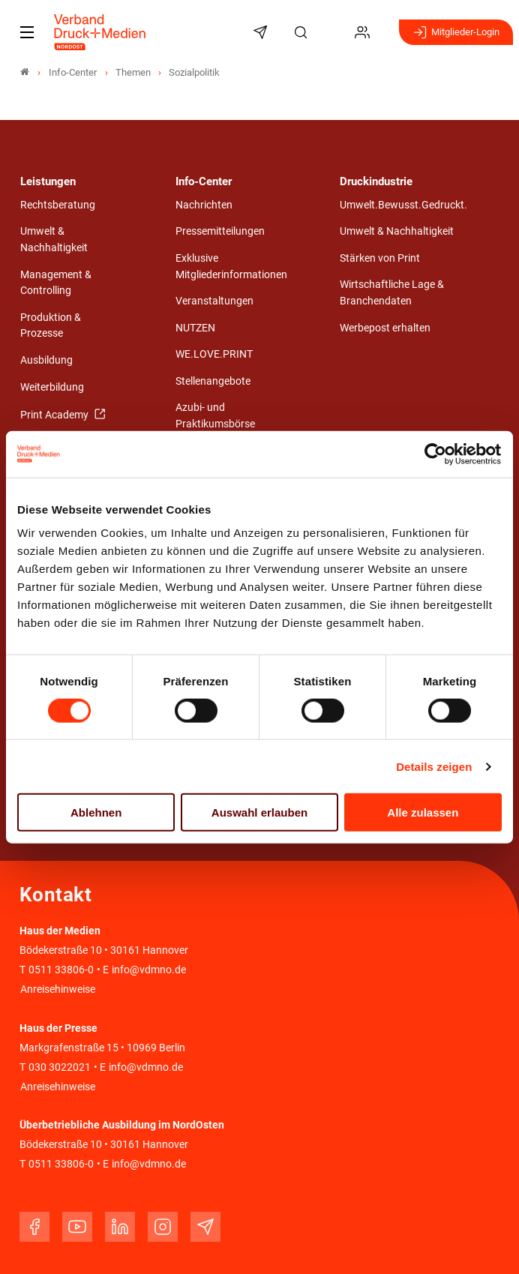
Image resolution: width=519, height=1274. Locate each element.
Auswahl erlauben (260, 812)
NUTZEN (195, 328)
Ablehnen (96, 812)
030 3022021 (58, 1067)
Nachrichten (204, 205)
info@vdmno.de (149, 970)
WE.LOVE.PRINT (214, 354)
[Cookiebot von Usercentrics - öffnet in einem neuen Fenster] (436, 454)
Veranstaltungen (215, 301)
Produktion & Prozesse (50, 325)
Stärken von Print (380, 258)
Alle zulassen (422, 812)
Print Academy (55, 415)
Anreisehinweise (57, 989)
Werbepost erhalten (385, 328)
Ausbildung (46, 360)
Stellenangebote (213, 381)
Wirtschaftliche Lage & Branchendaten (392, 292)
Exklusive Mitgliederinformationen (231, 266)
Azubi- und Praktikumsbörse (215, 415)
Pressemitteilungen (220, 231)
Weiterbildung (52, 387)
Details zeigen (434, 766)
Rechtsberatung (57, 205)
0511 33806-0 (61, 970)
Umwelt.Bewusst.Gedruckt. (403, 205)
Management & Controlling (56, 283)
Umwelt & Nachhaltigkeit (54, 239)
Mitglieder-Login (456, 32)
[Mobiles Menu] (27, 32)
